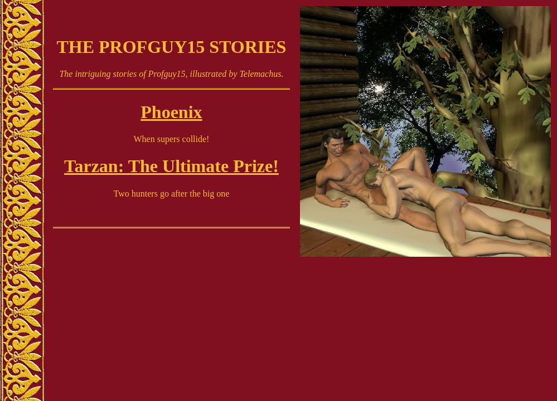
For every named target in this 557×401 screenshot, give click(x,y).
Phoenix (171, 112)
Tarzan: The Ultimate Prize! (171, 166)
